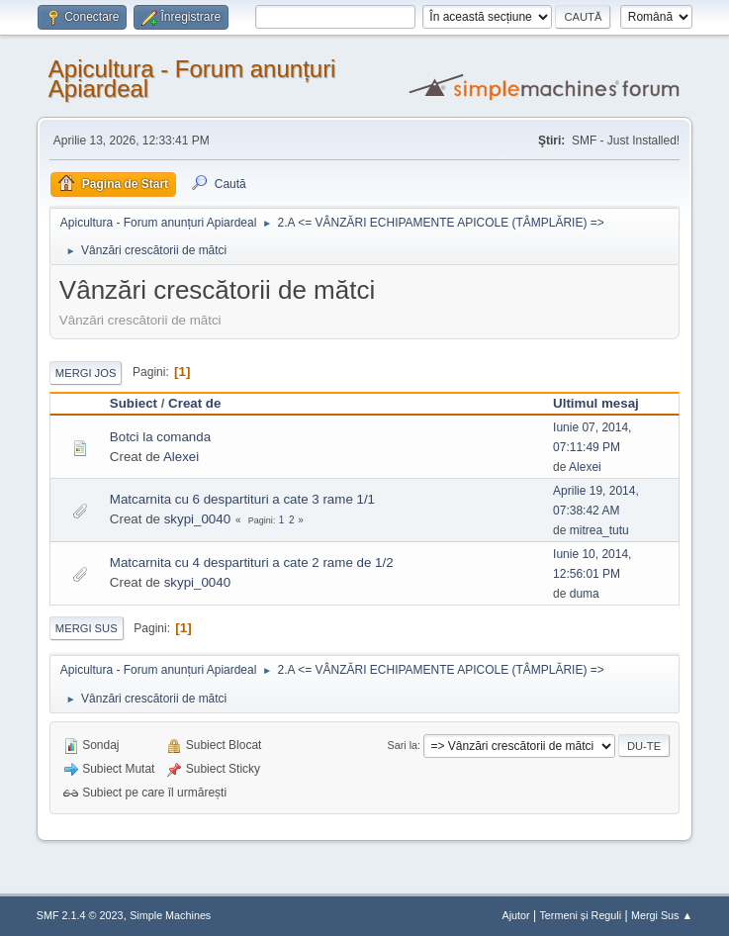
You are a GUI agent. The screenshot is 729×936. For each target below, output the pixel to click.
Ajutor (516, 915)
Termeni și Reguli (580, 915)
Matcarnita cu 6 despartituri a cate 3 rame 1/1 (242, 499)
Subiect (133, 403)
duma (584, 594)
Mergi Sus (86, 628)
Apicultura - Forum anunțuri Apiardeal (192, 78)
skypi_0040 (197, 519)
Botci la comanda (160, 436)
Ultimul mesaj (596, 403)
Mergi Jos (86, 373)
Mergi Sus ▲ (661, 915)
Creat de (194, 403)
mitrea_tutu (599, 530)
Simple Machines (170, 915)
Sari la (403, 745)
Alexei (181, 456)
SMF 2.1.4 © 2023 (80, 915)
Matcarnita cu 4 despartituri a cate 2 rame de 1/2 (252, 562)
